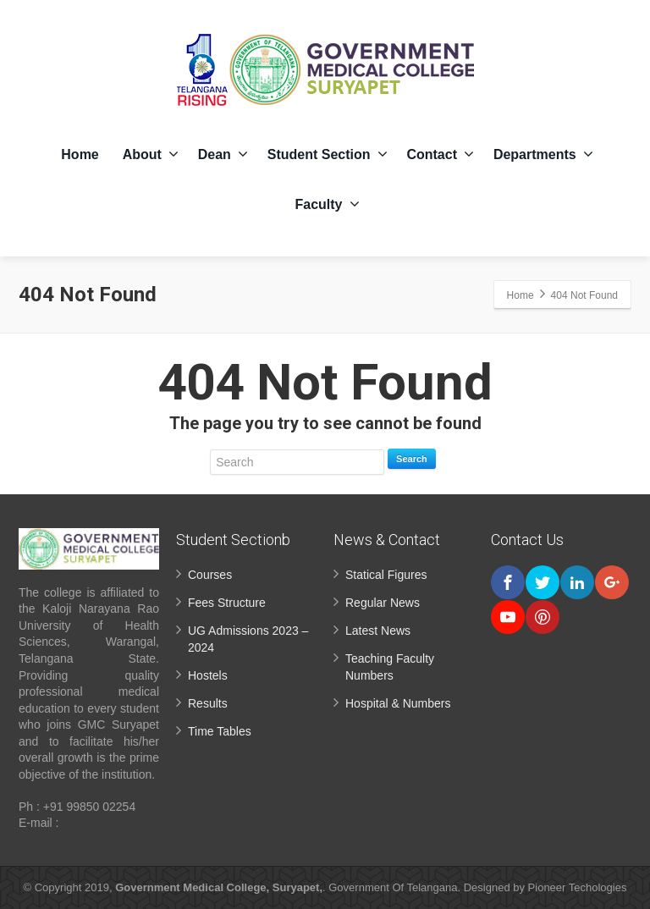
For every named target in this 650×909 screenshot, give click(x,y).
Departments (543, 154)
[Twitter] (542, 582)
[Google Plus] (612, 582)
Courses (210, 574)
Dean (223, 154)
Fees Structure (227, 602)
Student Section (327, 154)
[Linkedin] (577, 582)
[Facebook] (508, 582)
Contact (440, 154)
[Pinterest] (542, 617)
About (151, 154)
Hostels (208, 675)
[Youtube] (508, 617)
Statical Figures (386, 574)
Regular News (382, 602)
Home (79, 154)
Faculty (327, 204)
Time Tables (219, 731)
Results (208, 703)
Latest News (377, 630)
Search (411, 459)
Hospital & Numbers (398, 703)
